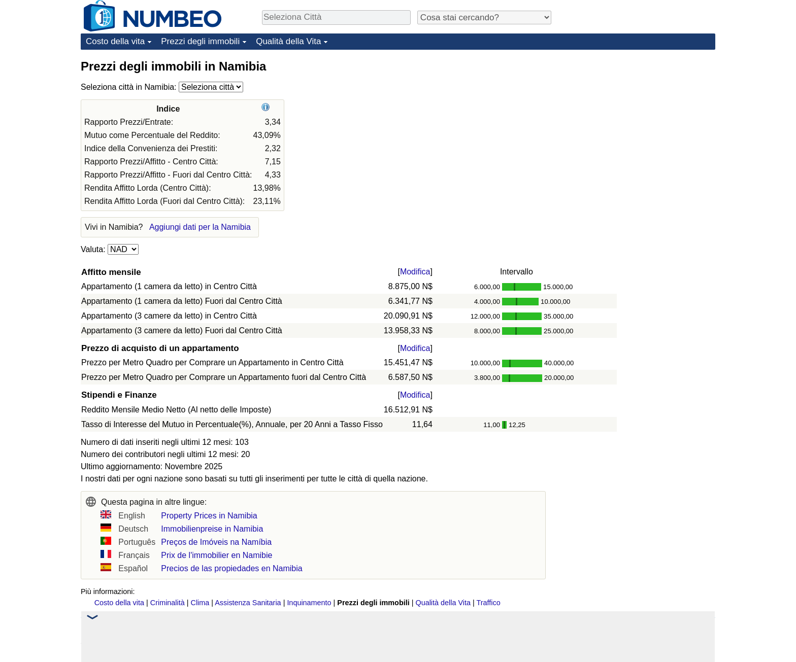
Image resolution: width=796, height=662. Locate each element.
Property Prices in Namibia (209, 515)
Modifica (415, 271)
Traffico (488, 603)
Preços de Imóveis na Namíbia (216, 542)
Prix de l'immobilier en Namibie (216, 555)
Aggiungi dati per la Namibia (200, 227)
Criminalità (167, 603)
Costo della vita (115, 41)
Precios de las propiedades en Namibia (231, 568)
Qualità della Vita (288, 41)
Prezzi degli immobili (200, 41)
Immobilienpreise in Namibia (212, 529)
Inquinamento (309, 603)
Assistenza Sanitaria (248, 603)
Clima (200, 603)
